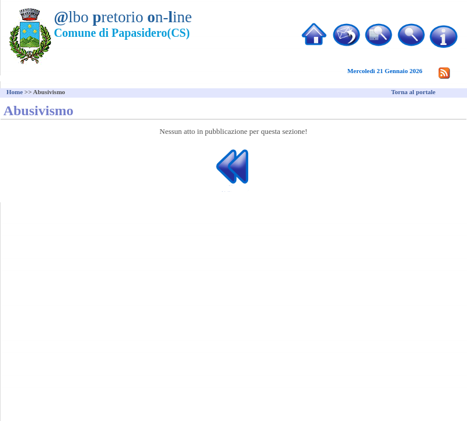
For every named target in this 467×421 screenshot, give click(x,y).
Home (14, 91)
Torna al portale (413, 91)
